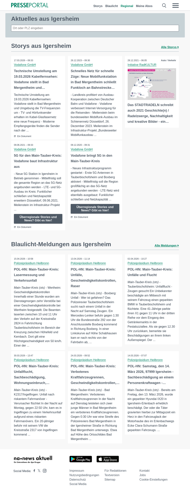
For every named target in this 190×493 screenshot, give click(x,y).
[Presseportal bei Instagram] (43, 470)
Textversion (111, 475)
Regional (127, 6)
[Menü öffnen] (175, 5)
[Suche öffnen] (164, 5)
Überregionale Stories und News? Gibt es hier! (38, 218)
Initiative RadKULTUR (142, 64)
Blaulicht (111, 6)
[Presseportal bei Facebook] (33, 471)
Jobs (143, 475)
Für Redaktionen (115, 470)
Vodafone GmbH (25, 64)
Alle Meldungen (167, 245)
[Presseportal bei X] (38, 471)
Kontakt (145, 470)
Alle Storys (170, 47)
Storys (98, 6)
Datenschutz (77, 479)
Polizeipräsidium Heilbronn (31, 263)
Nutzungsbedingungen (84, 475)
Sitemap (109, 479)
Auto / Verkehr (168, 60)
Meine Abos (144, 6)
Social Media (77, 484)
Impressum (76, 470)
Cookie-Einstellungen (154, 479)
